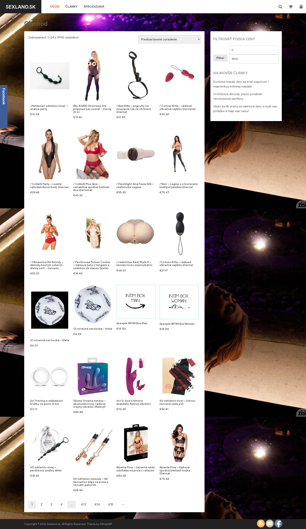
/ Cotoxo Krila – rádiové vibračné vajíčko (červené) (177, 107)
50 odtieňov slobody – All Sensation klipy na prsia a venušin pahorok (90, 482)
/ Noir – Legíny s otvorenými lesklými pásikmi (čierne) (178, 185)
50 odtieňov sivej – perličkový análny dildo (46, 469)
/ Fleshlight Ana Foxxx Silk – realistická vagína (135, 185)
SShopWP (106, 524)
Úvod (57, 6)
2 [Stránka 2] (41, 504)
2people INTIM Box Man (132, 323)
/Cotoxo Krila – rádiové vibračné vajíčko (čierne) (176, 263)
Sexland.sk (22, 6)
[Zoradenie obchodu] (169, 39)
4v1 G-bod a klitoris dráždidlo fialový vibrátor (133, 402)
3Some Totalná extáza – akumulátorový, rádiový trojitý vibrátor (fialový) (89, 404)
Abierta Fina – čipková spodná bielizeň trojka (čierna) (174, 470)
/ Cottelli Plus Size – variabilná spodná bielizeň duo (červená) (91, 187)
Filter (220, 58)
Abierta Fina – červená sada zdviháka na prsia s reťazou (135, 469)
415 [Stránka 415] (110, 504)
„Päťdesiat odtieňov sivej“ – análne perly (49, 107)
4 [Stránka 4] (61, 504)
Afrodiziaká (96, 6)
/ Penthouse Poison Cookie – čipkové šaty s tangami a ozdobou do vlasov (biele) (91, 265)
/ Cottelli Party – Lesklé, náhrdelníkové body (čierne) (49, 185)
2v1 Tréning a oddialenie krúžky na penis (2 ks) (46, 402)
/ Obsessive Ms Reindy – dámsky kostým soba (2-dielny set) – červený (46, 265)
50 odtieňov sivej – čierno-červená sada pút (177, 402)
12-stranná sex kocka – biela (49, 340)
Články (74, 6)
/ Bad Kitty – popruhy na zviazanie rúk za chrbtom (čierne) (133, 109)
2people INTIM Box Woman (177, 324)
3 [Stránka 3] (51, 504)
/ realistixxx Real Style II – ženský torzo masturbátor (134, 263)
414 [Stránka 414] (97, 504)
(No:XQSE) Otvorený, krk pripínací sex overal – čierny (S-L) (92, 109)
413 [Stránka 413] (83, 504)
